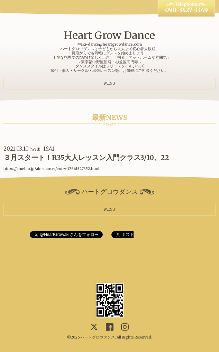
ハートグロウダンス (98, 337)
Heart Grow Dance (109, 35)
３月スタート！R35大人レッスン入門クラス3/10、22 (86, 157)
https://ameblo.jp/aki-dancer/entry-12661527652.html (51, 169)
